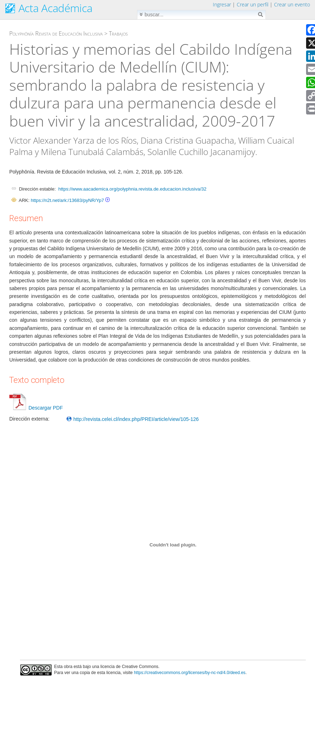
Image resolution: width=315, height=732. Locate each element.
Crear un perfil (252, 4)
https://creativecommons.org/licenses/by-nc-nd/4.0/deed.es (190, 672)
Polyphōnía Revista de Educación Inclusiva (56, 33)
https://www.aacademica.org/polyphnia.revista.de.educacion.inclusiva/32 (132, 189)
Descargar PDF (36, 408)
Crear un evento (292, 4)
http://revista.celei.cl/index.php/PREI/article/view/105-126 (132, 419)
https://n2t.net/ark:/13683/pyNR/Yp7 (67, 200)
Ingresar (222, 4)
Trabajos (118, 33)
